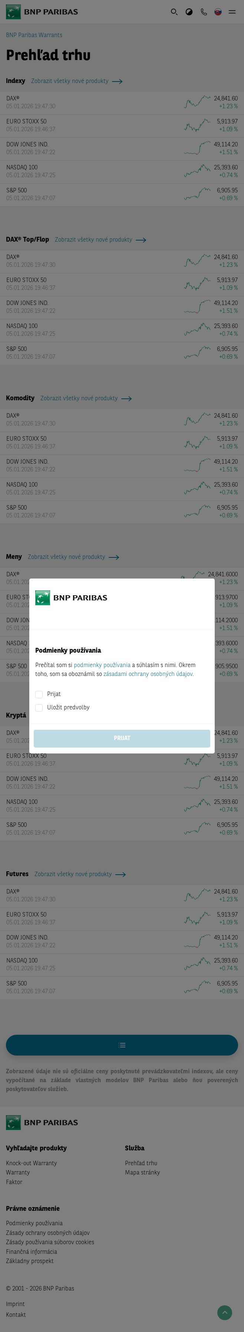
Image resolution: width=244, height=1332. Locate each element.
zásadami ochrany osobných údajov (147, 674)
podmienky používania (102, 666)
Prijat (54, 695)
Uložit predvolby (68, 708)
